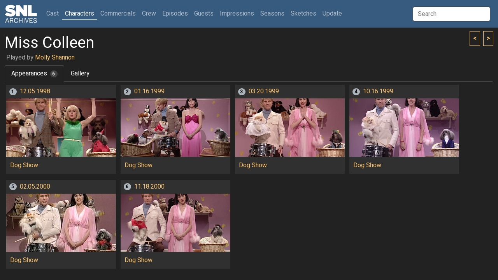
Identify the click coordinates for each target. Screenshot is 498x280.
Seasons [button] (272, 13)
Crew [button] (149, 13)
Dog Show (24, 165)
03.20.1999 (264, 91)
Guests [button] (204, 13)
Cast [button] (54, 13)
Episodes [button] (175, 13)
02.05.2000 (35, 186)
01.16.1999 (149, 91)
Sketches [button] (303, 13)
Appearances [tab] (34, 73)
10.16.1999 (378, 91)
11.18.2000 (149, 186)
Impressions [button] (237, 13)
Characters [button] (79, 13)
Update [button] (332, 13)
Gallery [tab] (80, 73)
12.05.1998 (35, 91)
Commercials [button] (118, 13)
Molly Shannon (55, 57)
